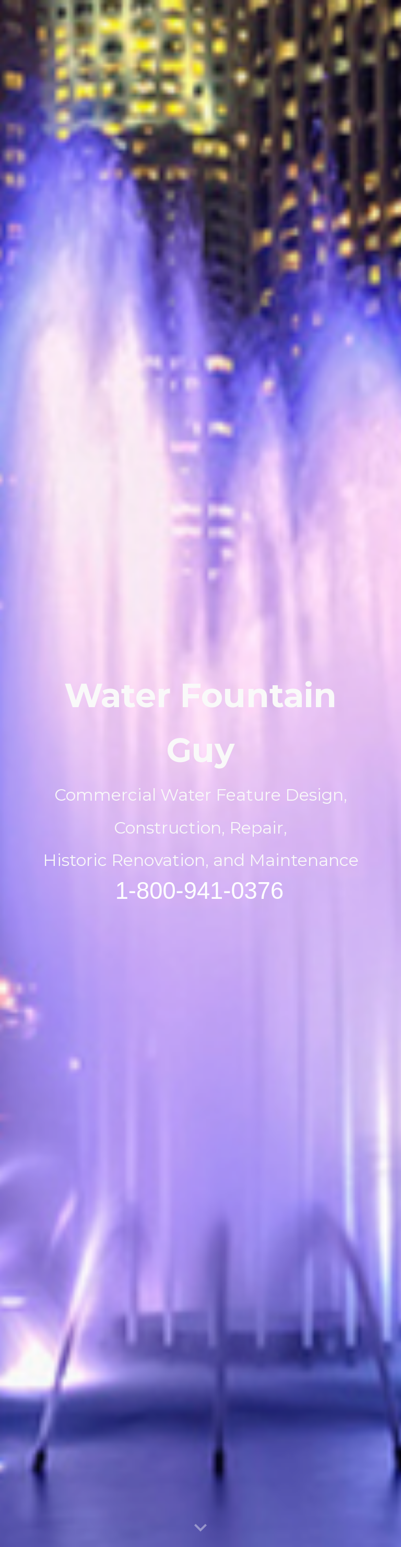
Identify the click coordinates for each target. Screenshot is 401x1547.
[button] (200, 1528)
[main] (200, 773)
